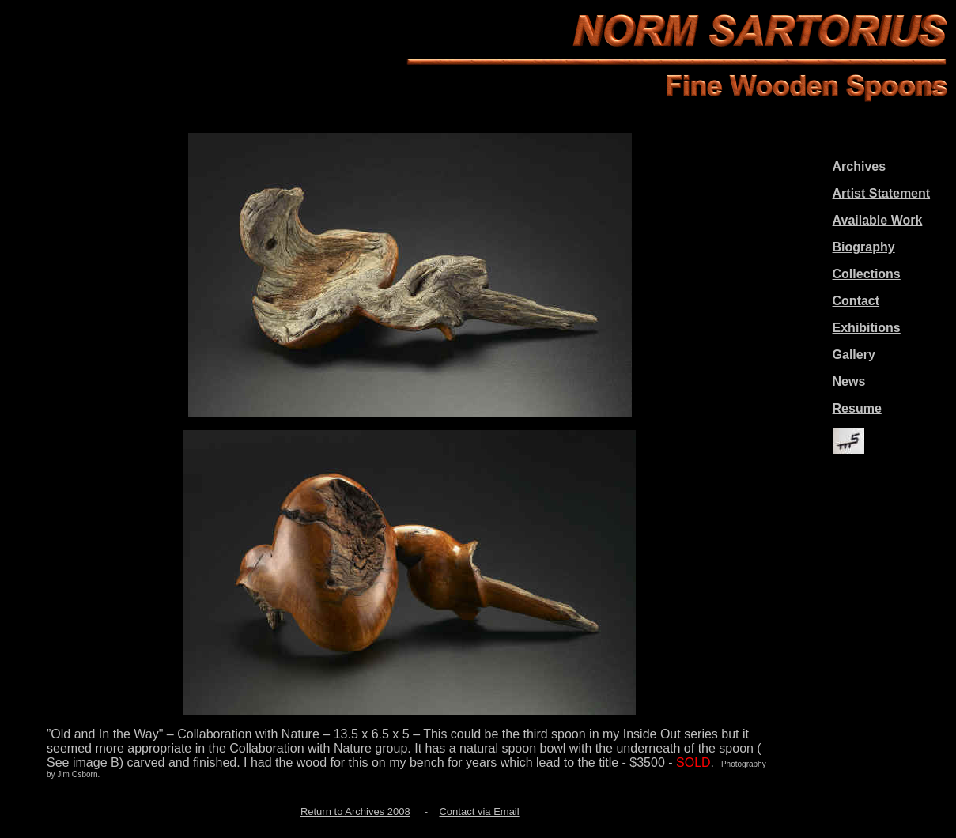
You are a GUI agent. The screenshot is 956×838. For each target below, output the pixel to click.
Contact (856, 301)
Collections (867, 274)
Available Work (878, 220)
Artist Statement (882, 193)
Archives (859, 166)
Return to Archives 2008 (355, 811)
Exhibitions (867, 327)
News (849, 381)
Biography (864, 247)
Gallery (854, 354)
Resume (857, 408)
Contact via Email (479, 811)
